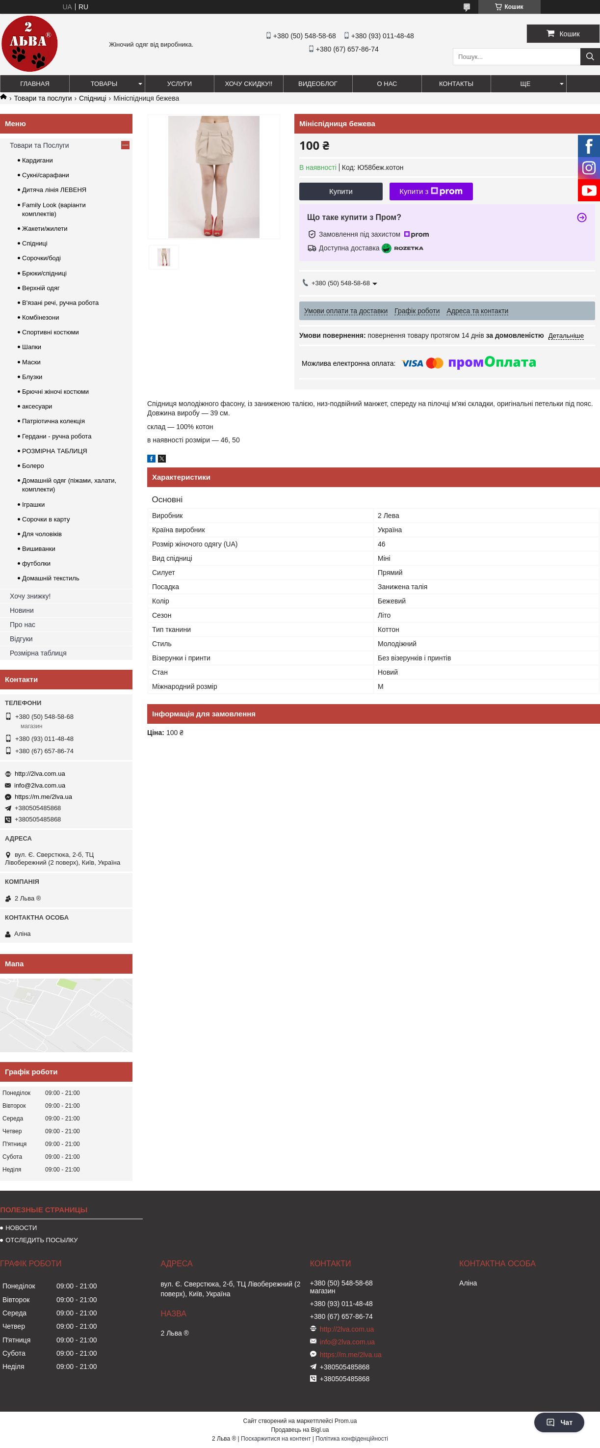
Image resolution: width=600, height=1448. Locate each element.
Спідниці (92, 98)
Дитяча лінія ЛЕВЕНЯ (54, 189)
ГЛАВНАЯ (35, 83)
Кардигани (37, 160)
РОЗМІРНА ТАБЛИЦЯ (54, 451)
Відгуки (21, 639)
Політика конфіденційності (351, 1438)
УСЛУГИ (179, 83)
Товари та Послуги (39, 145)
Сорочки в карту (46, 519)
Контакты (456, 83)
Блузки (32, 377)
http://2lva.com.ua (40, 773)
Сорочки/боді (41, 258)
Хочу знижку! (30, 596)
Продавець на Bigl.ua (300, 1429)
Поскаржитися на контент (276, 1438)
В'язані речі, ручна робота (60, 302)
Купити (341, 191)
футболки (36, 563)
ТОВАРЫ (104, 83)
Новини (22, 610)
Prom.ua (346, 1421)
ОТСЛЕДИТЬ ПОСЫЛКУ (41, 1240)
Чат (559, 1422)
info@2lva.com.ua (39, 785)
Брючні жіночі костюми (55, 391)
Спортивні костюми (50, 332)
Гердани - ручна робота (56, 436)
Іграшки (33, 504)
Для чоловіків (42, 534)
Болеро (33, 465)
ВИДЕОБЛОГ (318, 83)
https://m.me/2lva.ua (43, 796)
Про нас (22, 624)
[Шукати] (590, 56)
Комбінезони (40, 317)
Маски (31, 362)
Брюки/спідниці (44, 273)
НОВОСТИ (21, 1227)
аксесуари (37, 406)
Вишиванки (38, 548)
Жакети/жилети (44, 228)
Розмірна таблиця (38, 653)
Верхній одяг (41, 288)
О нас (387, 83)
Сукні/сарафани (45, 175)
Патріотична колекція (53, 421)
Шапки (31, 347)
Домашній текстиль (50, 578)
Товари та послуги (43, 98)
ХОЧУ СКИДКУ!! (249, 83)
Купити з (431, 191)
